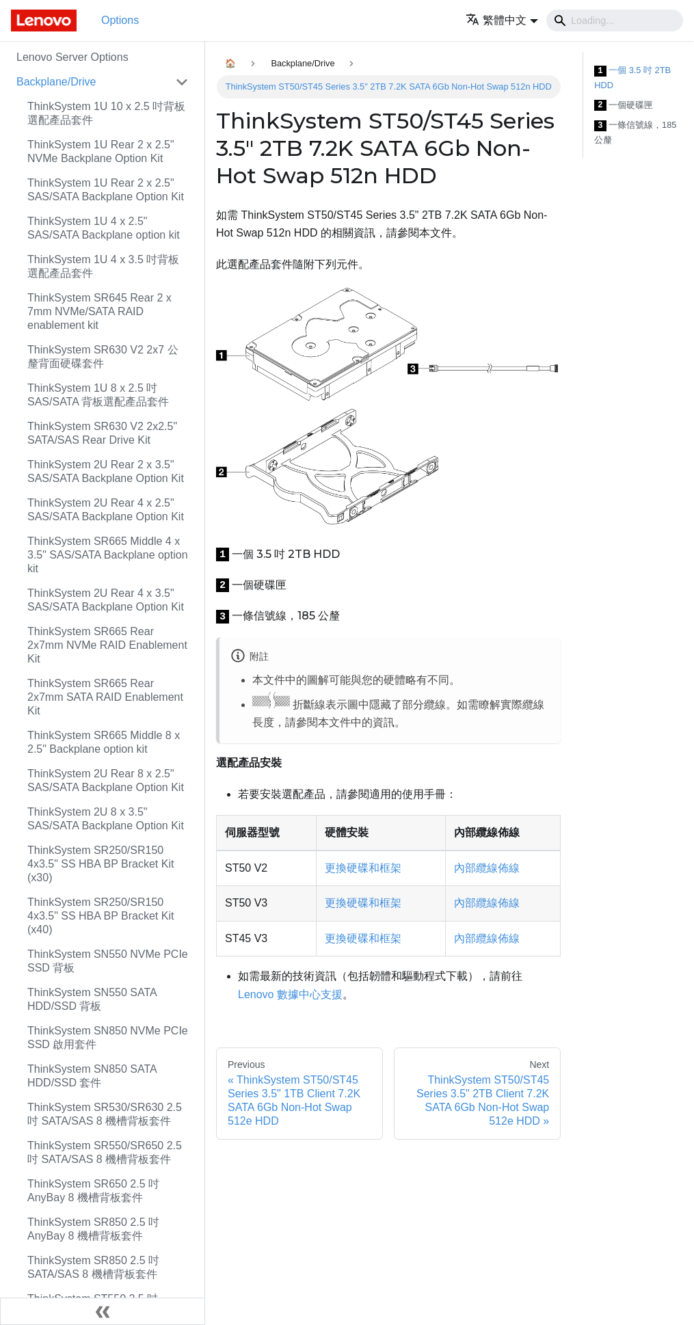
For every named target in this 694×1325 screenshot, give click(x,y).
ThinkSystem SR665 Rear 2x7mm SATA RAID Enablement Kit (105, 697)
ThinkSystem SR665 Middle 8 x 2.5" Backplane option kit (103, 742)
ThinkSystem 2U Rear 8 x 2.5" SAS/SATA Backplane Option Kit (105, 780)
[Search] (614, 20)
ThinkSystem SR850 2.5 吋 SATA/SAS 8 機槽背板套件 (93, 1267)
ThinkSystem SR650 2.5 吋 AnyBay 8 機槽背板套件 (93, 1190)
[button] (502, 20)
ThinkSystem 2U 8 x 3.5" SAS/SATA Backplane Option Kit (105, 818)
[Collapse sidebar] (102, 1311)
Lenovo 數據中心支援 (290, 994)
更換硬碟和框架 (363, 868)
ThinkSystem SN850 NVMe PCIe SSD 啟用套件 (107, 1037)
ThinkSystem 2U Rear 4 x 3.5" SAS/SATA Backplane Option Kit (105, 600)
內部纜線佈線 (487, 868)
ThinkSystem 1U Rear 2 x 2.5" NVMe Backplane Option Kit (100, 151)
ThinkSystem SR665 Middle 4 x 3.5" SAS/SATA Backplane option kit (107, 554)
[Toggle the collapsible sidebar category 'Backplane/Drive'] (182, 82)
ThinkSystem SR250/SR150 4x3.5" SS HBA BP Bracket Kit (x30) (100, 863)
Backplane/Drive (56, 82)
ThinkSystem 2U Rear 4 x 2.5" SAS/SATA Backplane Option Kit (105, 509)
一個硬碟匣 (623, 105)
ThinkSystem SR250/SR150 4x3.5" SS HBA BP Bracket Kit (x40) (100, 915)
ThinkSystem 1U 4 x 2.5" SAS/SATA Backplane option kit (103, 228)
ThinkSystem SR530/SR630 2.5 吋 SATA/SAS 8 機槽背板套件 (104, 1114)
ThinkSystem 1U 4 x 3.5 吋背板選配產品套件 (103, 266)
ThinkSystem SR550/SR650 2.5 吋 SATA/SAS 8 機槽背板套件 (104, 1152)
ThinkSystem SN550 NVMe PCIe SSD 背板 (107, 961)
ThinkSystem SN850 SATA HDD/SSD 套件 (92, 1075)
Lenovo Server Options (72, 57)
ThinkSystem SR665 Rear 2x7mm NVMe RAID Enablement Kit (107, 645)
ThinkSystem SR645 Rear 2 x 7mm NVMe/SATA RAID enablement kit (99, 311)
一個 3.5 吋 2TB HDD (632, 77)
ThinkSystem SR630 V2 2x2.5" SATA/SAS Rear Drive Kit (102, 433)
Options (120, 20)
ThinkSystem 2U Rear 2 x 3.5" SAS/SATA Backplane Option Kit (105, 471)
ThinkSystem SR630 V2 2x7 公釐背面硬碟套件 (102, 356)
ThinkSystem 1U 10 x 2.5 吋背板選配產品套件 (106, 113)
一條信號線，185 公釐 (635, 132)
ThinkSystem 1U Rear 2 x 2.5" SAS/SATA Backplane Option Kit (105, 189)
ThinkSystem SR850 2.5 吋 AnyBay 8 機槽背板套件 (93, 1229)
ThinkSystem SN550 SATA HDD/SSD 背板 (92, 999)
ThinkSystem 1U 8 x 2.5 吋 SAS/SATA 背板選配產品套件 (98, 394)
